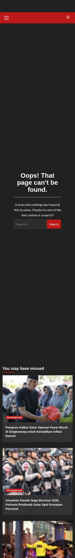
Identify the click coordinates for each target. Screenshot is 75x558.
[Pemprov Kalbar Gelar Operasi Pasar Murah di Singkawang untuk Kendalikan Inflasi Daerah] (38, 398)
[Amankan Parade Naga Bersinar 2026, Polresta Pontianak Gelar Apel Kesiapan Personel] (38, 471)
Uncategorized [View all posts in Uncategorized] (14, 417)
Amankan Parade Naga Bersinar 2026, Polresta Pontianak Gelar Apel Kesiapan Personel (34, 504)
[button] (7, 17)
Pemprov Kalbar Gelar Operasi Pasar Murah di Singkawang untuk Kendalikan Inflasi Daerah (37, 432)
